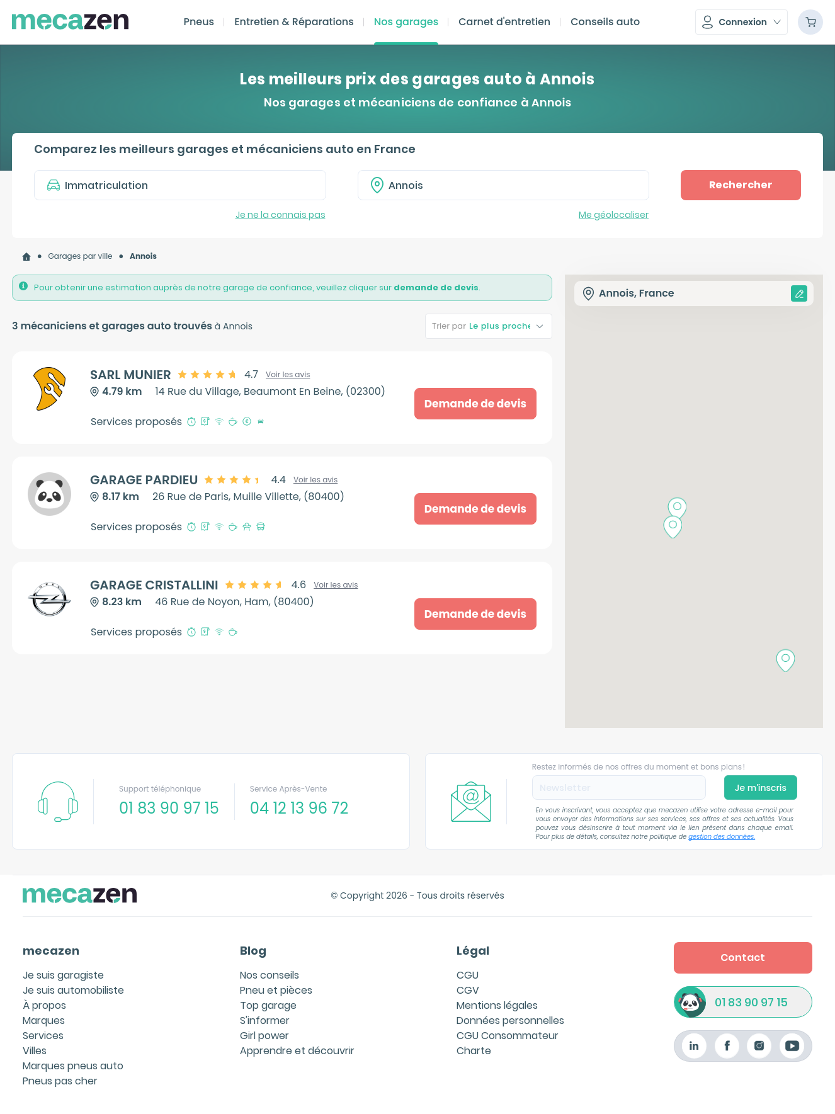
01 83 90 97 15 (751, 1002)
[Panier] (810, 22)
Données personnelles (510, 1020)
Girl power (264, 1035)
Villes (35, 1050)
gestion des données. (721, 836)
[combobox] (504, 185)
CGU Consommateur (508, 1035)
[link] (26, 257)
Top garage (268, 1005)
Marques (44, 1020)
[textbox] (513, 185)
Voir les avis (288, 374)
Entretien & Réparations (294, 21)
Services (43, 1035)
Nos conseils (269, 975)
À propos (44, 1005)
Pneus (198, 21)
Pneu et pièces (276, 990)
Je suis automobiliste (73, 990)
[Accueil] (26, 257)
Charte (474, 1050)
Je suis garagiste (63, 975)
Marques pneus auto (73, 1066)
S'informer (265, 1020)
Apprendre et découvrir (297, 1050)
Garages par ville (80, 256)
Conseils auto (605, 21)
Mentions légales (497, 1005)
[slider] (218, 374)
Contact (742, 957)
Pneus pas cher (60, 1081)
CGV (468, 990)
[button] (741, 22)
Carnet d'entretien (504, 21)
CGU (468, 975)
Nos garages (406, 21)
